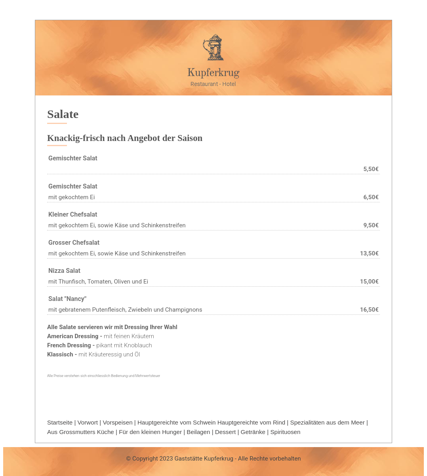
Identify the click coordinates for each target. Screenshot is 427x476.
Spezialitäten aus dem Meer (327, 422)
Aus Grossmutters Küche (80, 431)
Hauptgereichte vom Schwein (176, 422)
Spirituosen (285, 431)
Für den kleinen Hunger (150, 431)
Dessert (225, 431)
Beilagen (198, 431)
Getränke (253, 431)
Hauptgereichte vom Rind (251, 422)
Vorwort (88, 422)
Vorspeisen (117, 422)
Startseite (59, 422)
